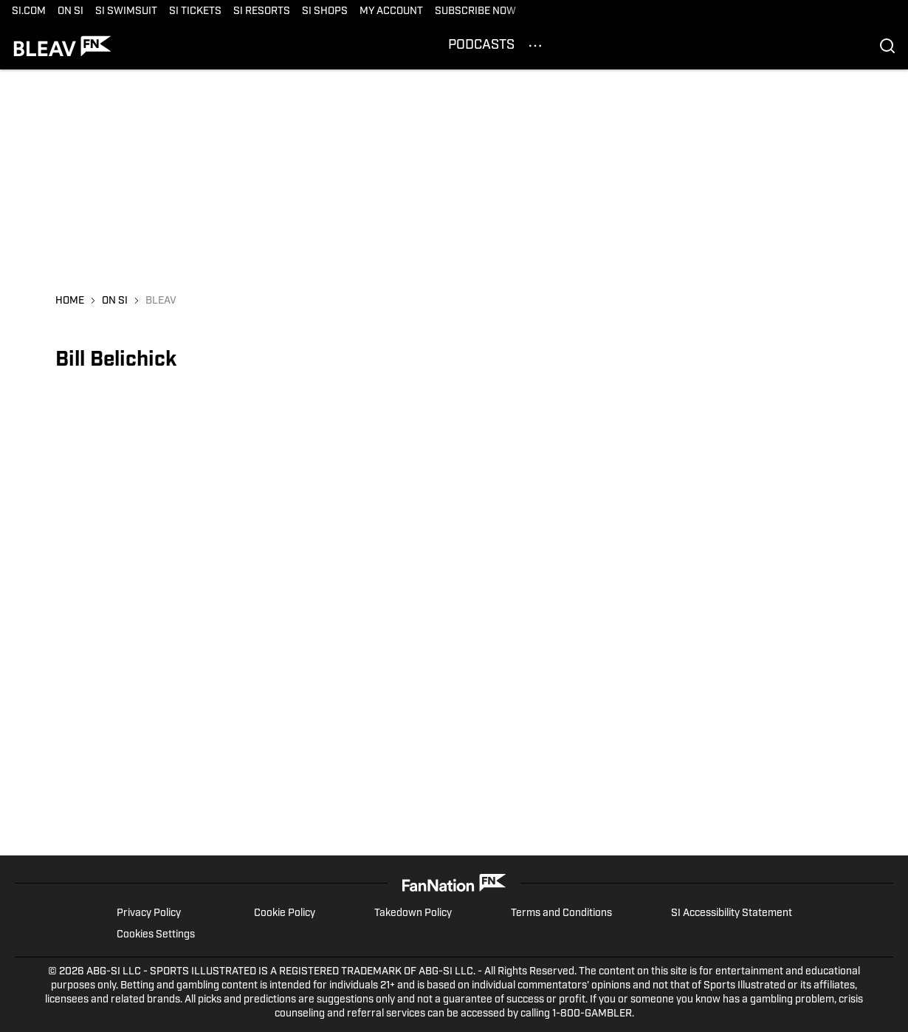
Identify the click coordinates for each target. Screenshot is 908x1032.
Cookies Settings (156, 934)
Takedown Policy (413, 913)
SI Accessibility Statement (731, 913)
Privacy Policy (149, 913)
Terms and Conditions (561, 913)
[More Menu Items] (535, 46)
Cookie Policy (284, 913)
